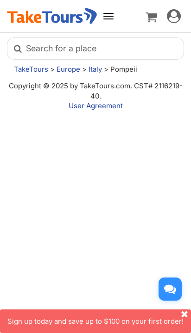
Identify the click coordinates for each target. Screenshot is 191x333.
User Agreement (96, 105)
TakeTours (31, 69)
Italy (95, 69)
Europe (68, 69)
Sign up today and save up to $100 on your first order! (99, 317)
